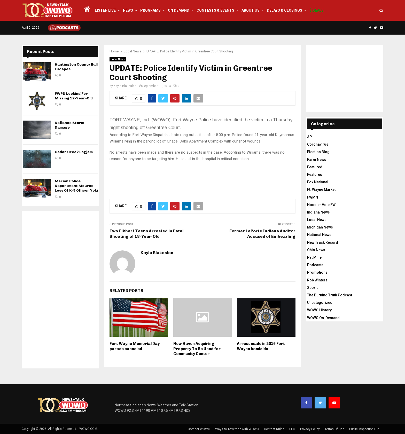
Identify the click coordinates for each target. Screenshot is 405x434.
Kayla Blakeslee (125, 86)
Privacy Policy (310, 429)
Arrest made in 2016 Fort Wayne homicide (261, 346)
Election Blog (318, 152)
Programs (150, 10)
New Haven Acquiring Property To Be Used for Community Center (197, 348)
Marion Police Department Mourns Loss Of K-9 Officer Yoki (76, 186)
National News (319, 235)
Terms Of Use (334, 429)
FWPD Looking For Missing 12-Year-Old (74, 95)
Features (314, 174)
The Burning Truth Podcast (329, 295)
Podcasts (315, 265)
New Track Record (322, 242)
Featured (314, 167)
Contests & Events (215, 10)
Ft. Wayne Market (321, 189)
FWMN (312, 197)
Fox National (317, 182)
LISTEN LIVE (105, 10)
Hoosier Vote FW (321, 205)
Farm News (316, 159)
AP (309, 137)
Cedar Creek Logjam (74, 152)
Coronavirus (317, 144)
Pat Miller (315, 257)
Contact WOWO (199, 429)
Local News (118, 59)
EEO (292, 429)
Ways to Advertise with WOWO (237, 429)
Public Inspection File (364, 429)
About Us (251, 10)
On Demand (178, 10)
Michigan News (320, 227)
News (128, 10)
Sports (312, 288)
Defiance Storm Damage (69, 125)
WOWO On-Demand (323, 318)
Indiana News (318, 212)
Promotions (317, 272)
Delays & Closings (284, 10)
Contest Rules (274, 429)
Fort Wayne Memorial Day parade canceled (135, 346)
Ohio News (316, 250)
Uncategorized (319, 303)
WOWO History (319, 310)
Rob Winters (317, 280)
